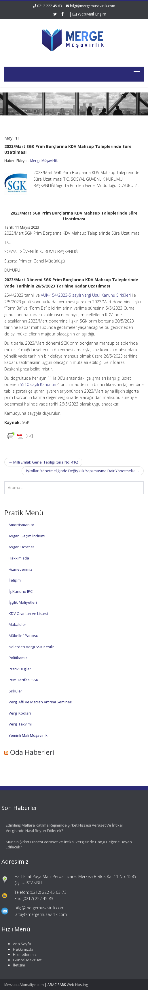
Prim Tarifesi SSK (23, 679)
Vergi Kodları (20, 713)
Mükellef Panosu (23, 635)
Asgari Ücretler (21, 546)
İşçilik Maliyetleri (23, 602)
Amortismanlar (21, 524)
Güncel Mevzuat (25, 959)
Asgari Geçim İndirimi (27, 536)
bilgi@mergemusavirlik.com (92, 5)
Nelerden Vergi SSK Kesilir (31, 646)
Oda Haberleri (32, 752)
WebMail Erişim (89, 14)
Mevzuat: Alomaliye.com (24, 984)
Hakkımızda (19, 558)
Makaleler (17, 624)
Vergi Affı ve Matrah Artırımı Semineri (40, 702)
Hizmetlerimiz (20, 569)
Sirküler (15, 691)
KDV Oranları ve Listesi (28, 613)
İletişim (15, 580)
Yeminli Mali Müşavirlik (28, 735)
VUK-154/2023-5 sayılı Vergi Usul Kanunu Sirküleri (85, 295)
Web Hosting (77, 984)
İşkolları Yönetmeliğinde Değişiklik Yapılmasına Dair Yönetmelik (82, 470)
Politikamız (18, 657)
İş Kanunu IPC (21, 591)
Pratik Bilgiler (20, 668)
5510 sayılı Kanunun (38, 384)
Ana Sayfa (20, 943)
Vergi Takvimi (20, 724)
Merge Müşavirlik (44, 160)
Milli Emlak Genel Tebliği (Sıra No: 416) (43, 462)
